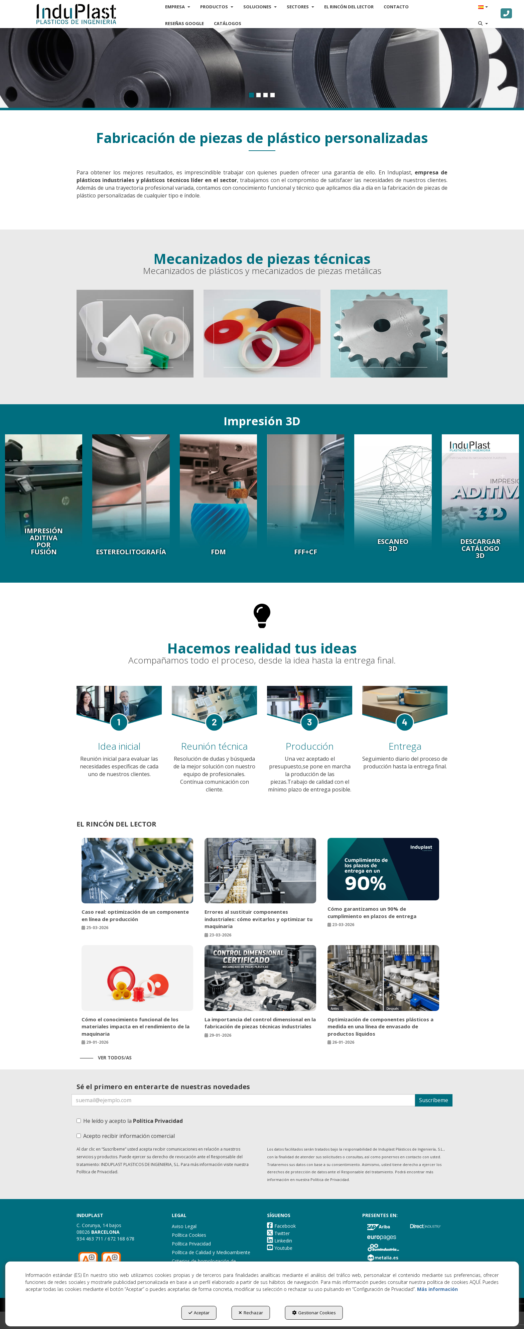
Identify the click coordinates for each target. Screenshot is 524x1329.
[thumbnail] (135, 334)
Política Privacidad (158, 1121)
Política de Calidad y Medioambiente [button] (211, 1252)
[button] (81, 13)
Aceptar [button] (199, 1313)
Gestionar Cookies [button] (314, 1313)
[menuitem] (188, 22)
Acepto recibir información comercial (126, 1136)
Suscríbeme (433, 1100)
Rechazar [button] (251, 1313)
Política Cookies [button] (189, 1235)
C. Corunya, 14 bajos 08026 (99, 1228)
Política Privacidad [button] (191, 1243)
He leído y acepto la (130, 1121)
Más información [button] (437, 1289)
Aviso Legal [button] (184, 1226)
